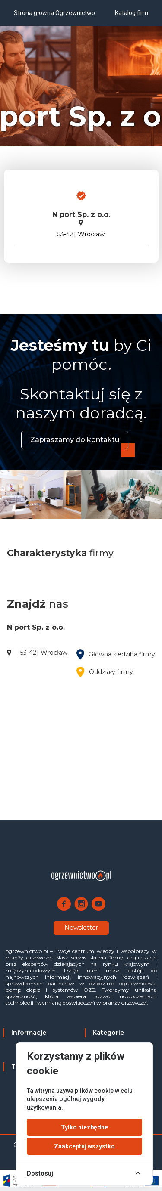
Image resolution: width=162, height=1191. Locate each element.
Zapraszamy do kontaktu (74, 440)
